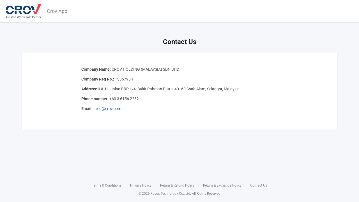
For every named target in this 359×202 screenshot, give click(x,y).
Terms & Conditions (106, 185)
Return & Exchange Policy (222, 185)
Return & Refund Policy (177, 185)
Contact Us (258, 185)
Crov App (57, 11)
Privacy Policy (140, 185)
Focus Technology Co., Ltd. (171, 194)
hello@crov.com (107, 108)
